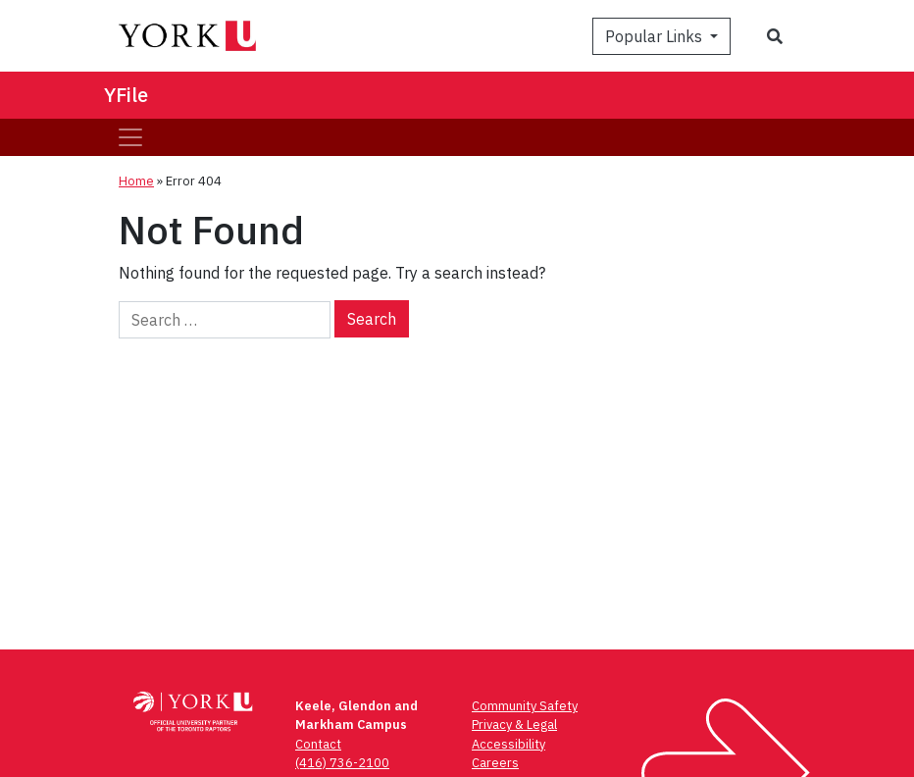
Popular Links (655, 36)
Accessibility (508, 744)
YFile (126, 94)
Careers (495, 762)
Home (136, 181)
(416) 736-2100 (342, 762)
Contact (318, 744)
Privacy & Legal (514, 724)
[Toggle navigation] (130, 137)
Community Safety (525, 706)
